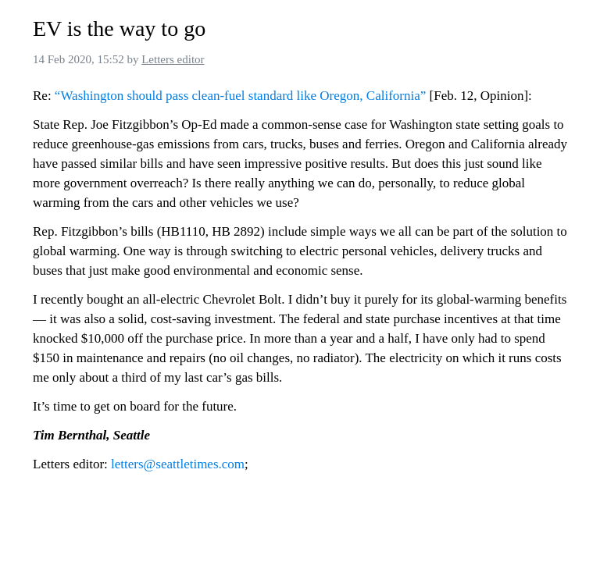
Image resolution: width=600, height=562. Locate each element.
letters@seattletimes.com (178, 464)
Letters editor (172, 59)
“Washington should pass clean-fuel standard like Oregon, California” (240, 95)
